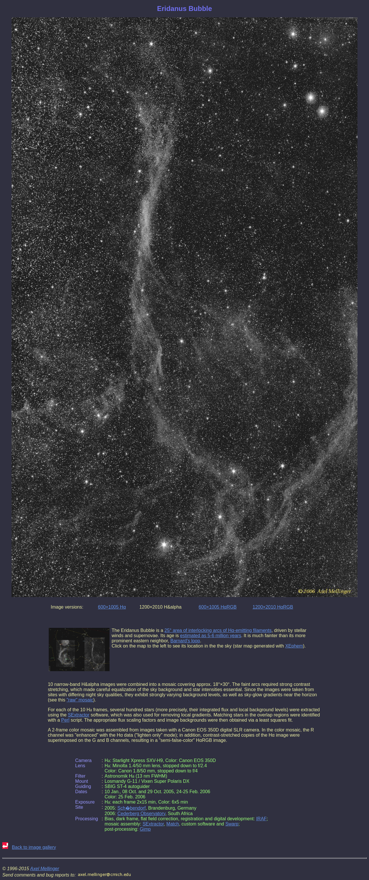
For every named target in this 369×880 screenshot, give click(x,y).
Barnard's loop (185, 640)
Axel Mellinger (44, 868)
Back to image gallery (34, 847)
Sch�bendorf (131, 808)
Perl (65, 720)
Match (172, 823)
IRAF (261, 818)
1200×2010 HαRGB (273, 607)
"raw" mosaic (80, 699)
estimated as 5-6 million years (210, 635)
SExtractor (78, 714)
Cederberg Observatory (141, 813)
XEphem (294, 645)
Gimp (145, 829)
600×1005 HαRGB (218, 607)
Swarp (231, 823)
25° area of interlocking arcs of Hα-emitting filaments (218, 630)
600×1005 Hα (112, 607)
